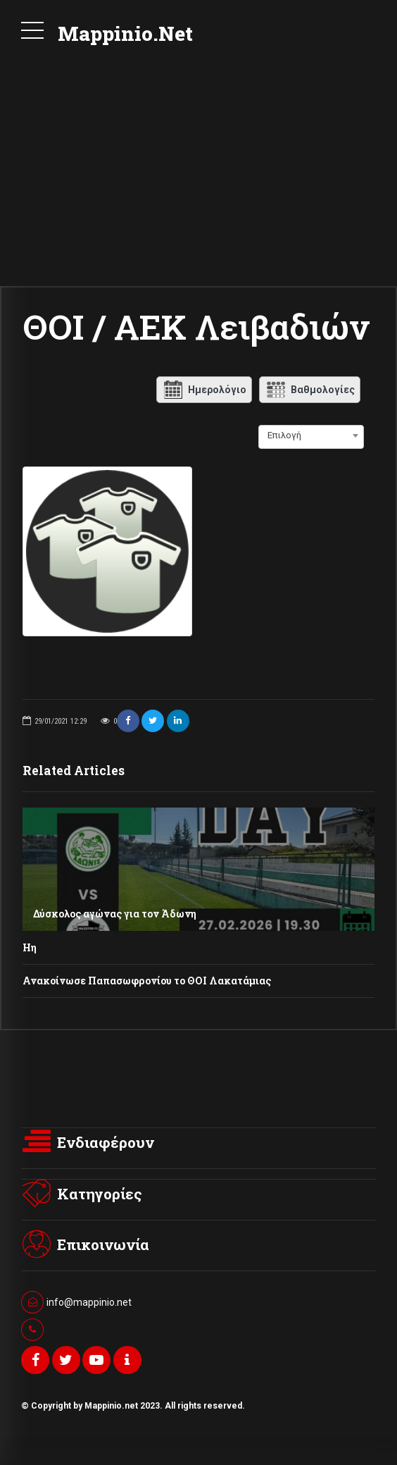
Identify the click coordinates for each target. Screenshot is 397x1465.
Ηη (30, 953)
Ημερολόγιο (204, 389)
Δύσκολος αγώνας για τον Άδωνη (114, 920)
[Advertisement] (198, 180)
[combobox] (311, 435)
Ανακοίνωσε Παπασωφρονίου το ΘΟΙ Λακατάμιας (147, 987)
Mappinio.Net (125, 33)
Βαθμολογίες (310, 389)
